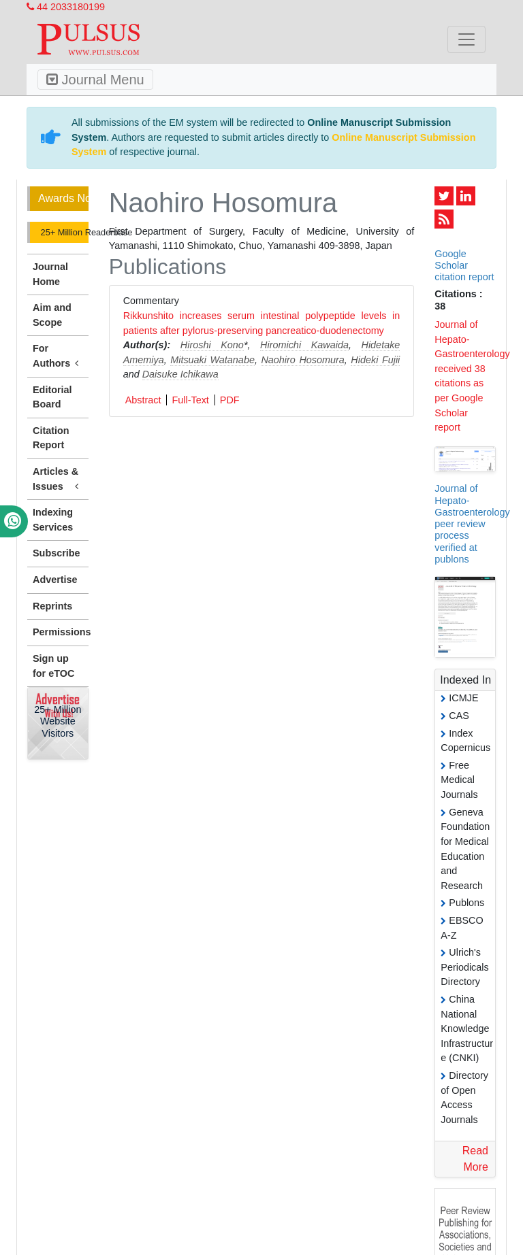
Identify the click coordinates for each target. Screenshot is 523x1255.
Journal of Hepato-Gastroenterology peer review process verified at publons (471, 524)
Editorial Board (52, 397)
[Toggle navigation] (466, 39)
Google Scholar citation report (464, 265)
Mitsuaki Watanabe (212, 359)
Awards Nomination (63, 198)
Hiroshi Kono (212, 344)
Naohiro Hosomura (302, 359)
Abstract (143, 400)
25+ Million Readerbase (63, 232)
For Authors (58, 356)
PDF (230, 400)
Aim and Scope (52, 315)
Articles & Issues (58, 479)
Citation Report (51, 438)
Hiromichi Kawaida (304, 344)
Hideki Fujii (375, 359)
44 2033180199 (66, 6)
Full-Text (190, 400)
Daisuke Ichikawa (180, 374)
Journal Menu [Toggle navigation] (95, 79)
